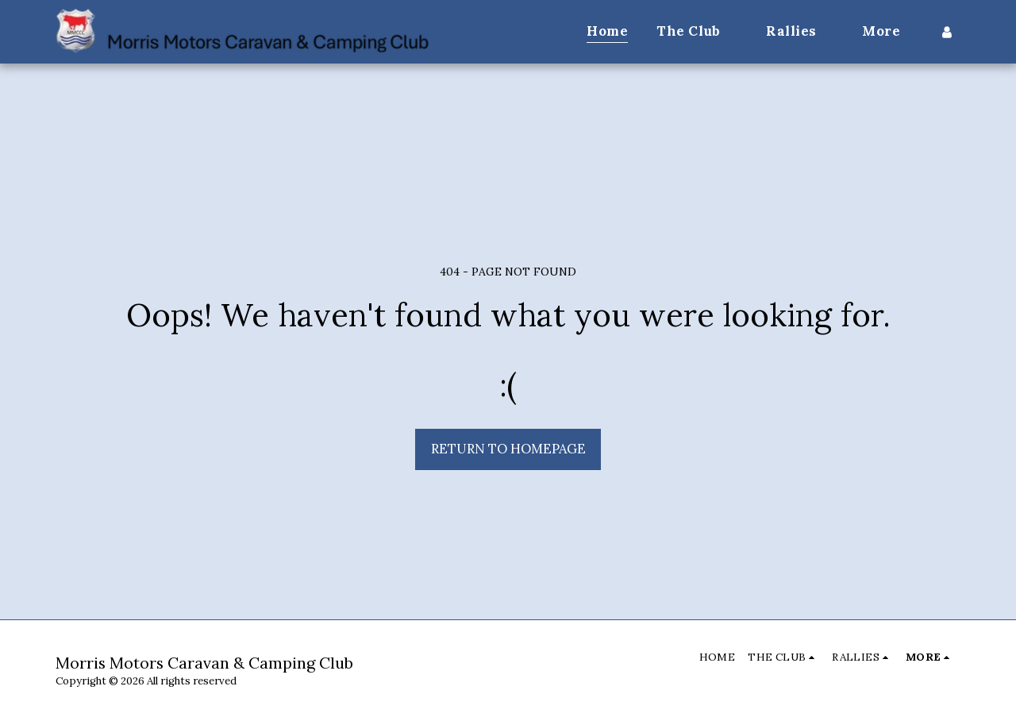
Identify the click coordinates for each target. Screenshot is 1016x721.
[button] (697, 31)
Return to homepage (508, 448)
